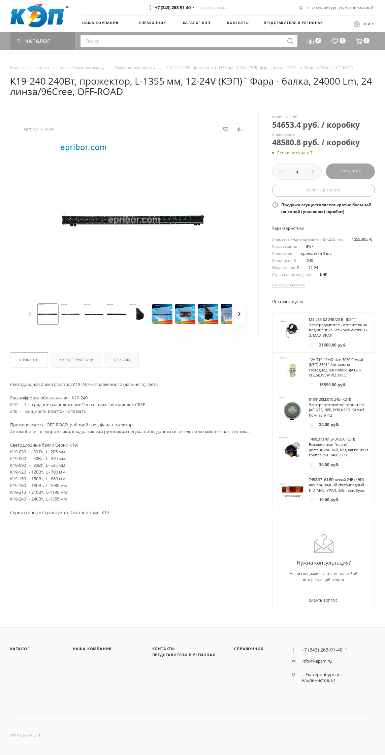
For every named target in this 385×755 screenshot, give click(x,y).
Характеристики (77, 360)
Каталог (20, 648)
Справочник (248, 648)
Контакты (163, 648)
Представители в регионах (183, 654)
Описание (29, 360)
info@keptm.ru (316, 661)
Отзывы (122, 360)
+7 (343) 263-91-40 (173, 7)
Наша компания (92, 648)
